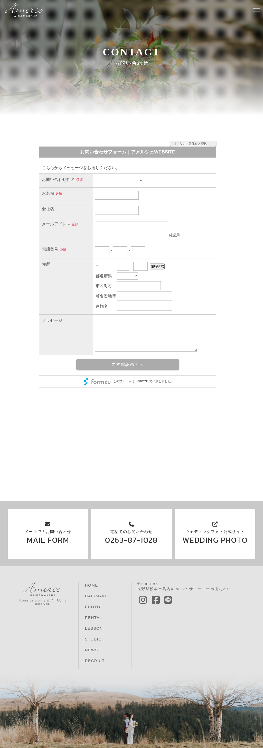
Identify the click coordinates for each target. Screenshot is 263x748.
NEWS (91, 650)
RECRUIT (95, 660)
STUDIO (93, 639)
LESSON (94, 628)
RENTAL (93, 617)
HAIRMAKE (96, 596)
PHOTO (93, 607)
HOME (91, 585)
